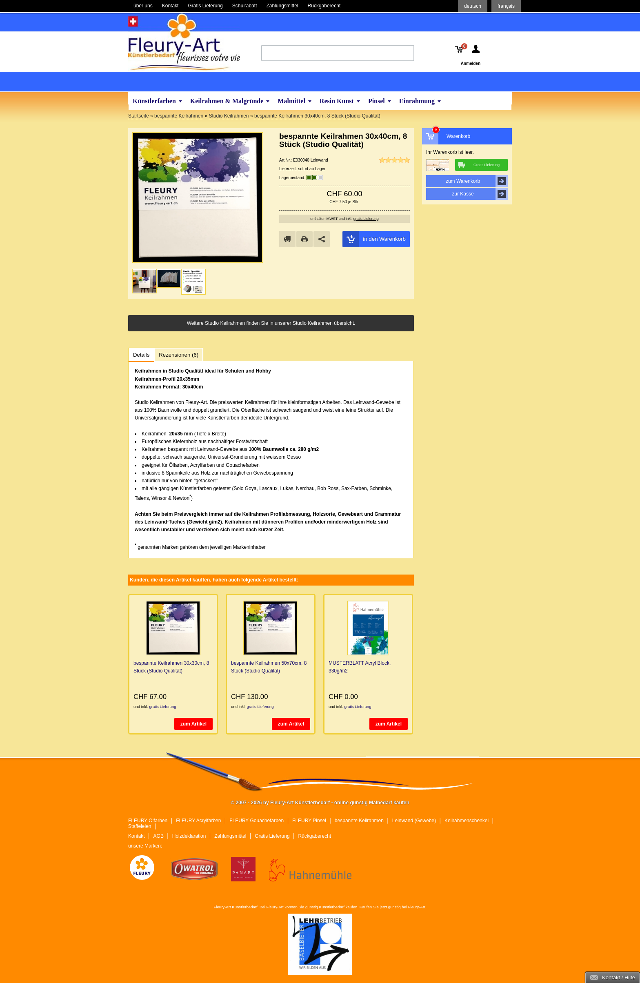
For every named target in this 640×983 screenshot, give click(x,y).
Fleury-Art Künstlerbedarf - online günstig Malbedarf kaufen (184, 42)
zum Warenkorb (477, 181)
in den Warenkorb (374, 239)
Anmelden (470, 63)
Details (141, 355)
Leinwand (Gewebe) (414, 820)
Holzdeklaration (189, 836)
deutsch (472, 6)
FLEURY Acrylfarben (198, 820)
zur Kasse (480, 194)
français (506, 6)
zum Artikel (193, 724)
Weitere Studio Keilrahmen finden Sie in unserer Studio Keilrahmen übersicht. (271, 323)
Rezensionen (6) (178, 355)
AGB (158, 836)
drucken (304, 239)
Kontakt (136, 836)
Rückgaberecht (314, 836)
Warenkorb (458, 136)
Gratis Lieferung (272, 836)
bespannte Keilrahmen (359, 820)
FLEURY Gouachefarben (256, 820)
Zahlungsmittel (230, 836)
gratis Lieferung (366, 219)
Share (321, 239)
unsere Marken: (145, 846)
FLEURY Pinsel (309, 820)
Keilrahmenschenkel (466, 820)
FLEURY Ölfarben (147, 820)
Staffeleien (139, 826)
